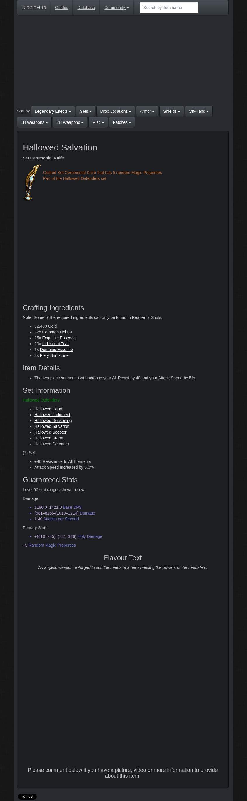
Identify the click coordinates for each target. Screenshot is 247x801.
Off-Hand (199, 111)
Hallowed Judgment (52, 414)
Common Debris (57, 332)
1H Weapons (34, 122)
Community (116, 7)
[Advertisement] (123, 62)
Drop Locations (115, 111)
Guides (61, 7)
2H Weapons (70, 122)
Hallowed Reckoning (53, 420)
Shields (171, 111)
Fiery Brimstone (54, 355)
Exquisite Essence (58, 338)
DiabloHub (34, 7)
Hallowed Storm (48, 438)
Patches (122, 122)
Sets (86, 111)
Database (86, 7)
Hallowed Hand (48, 408)
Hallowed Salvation (51, 426)
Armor (147, 111)
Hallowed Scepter (50, 432)
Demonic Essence (56, 349)
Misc (98, 122)
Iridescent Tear (55, 343)
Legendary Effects (53, 111)
